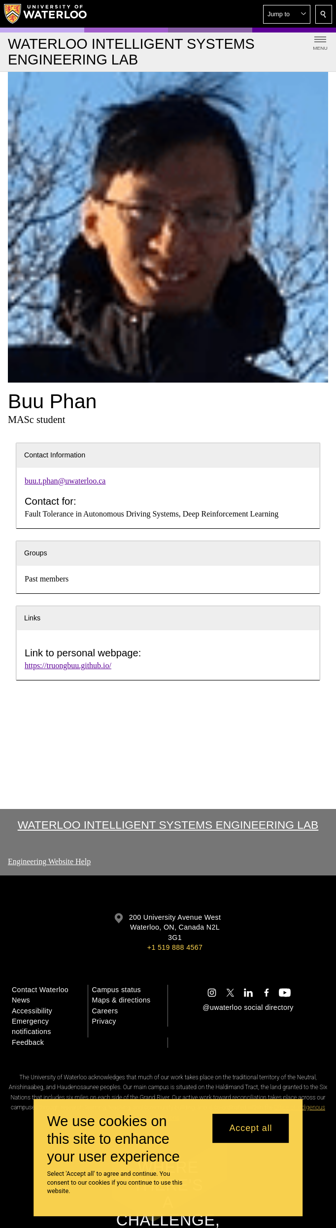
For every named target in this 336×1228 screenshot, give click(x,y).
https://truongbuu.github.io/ (68, 665)
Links (32, 618)
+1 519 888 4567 (174, 947)
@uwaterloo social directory (247, 1007)
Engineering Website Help (49, 861)
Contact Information (54, 455)
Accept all (250, 1128)
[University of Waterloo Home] (46, 14)
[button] (287, 14)
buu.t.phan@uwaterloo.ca (65, 481)
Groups (35, 553)
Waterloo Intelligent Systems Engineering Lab (168, 824)
